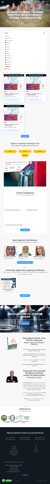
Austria (7, 44)
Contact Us (36, 451)
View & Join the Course (12, 99)
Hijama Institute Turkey (40, 437)
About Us (36, 449)
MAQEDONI (8, 64)
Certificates (14, 454)
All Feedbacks (25, 229)
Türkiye (8, 66)
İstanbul (40, 151)
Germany (7, 53)
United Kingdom (9, 40)
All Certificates (25, 295)
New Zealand (8, 57)
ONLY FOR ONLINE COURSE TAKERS (14, 75)
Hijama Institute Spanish (25, 439)
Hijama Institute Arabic (40, 439)
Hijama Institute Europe (10, 439)
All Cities (25, 155)
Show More (25, 136)
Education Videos (14, 451)
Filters (6, 33)
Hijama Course (14, 449)
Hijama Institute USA (10, 437)
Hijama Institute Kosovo (25, 437)
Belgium (7, 47)
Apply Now (45, 1)
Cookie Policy (17, 480)
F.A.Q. (36, 448)
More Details (25, 323)
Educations (14, 448)
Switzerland (8, 62)
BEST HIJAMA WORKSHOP (36, 75)
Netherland (8, 55)
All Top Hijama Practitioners (25, 262)
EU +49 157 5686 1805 (14, 470)
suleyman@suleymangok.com (14, 471)
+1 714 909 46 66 (14, 468)
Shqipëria (7, 68)
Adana (10, 151)
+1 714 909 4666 (32, 398)
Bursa (25, 151)
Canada (7, 49)
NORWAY (7, 60)
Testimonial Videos (14, 453)
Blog (36, 446)
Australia (7, 42)
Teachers (14, 446)
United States (8, 38)
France (7, 51)
